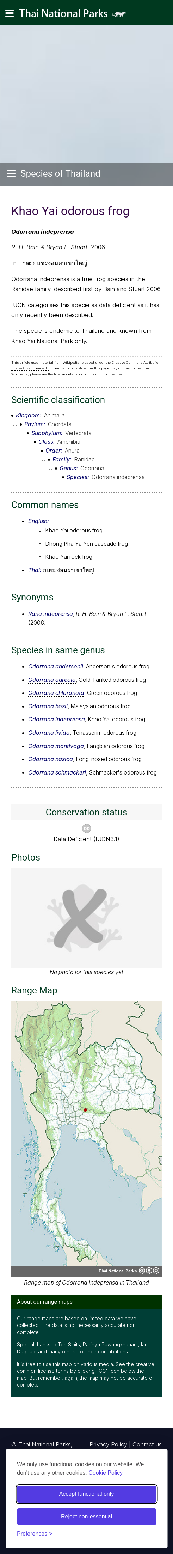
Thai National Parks (75, 16)
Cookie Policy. (106, 1473)
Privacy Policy (108, 1444)
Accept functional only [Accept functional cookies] (86, 1494)
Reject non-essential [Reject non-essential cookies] (86, 1516)
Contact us (147, 1444)
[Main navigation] (9, 13)
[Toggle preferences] (34, 1534)
